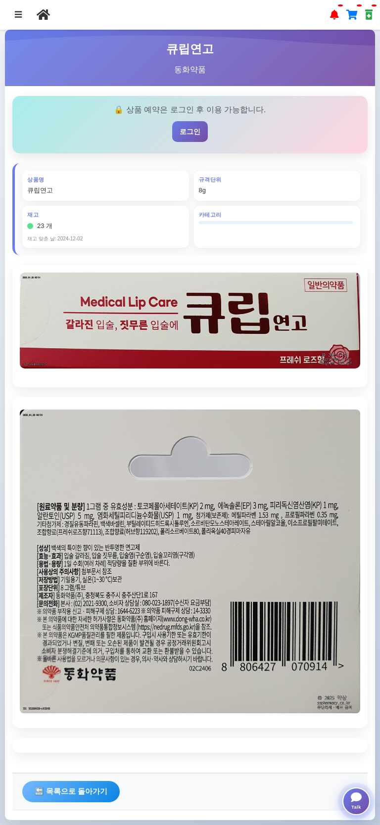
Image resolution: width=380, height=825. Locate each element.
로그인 (190, 132)
